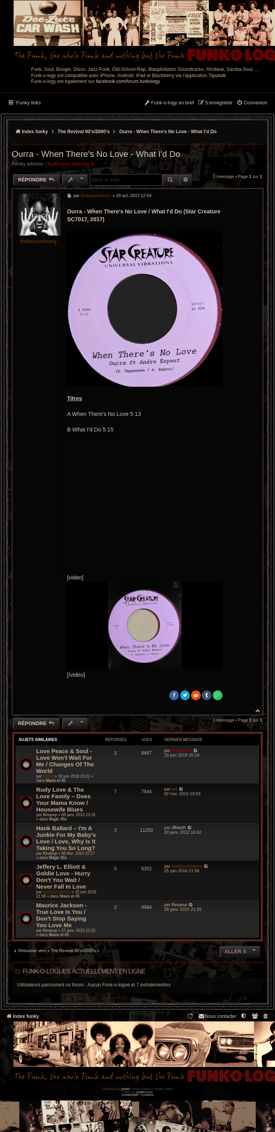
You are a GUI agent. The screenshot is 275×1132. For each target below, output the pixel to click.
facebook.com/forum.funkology (128, 81)
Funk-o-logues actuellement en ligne (84, 971)
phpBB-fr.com (144, 1092)
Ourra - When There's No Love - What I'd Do (168, 131)
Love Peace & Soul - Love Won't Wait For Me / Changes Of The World (65, 761)
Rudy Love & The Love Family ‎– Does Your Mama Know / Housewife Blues (63, 799)
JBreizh (179, 827)
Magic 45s (58, 819)
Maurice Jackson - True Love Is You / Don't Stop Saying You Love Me (61, 915)
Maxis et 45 (55, 780)
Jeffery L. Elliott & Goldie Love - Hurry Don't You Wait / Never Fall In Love (63, 876)
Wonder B (83, 164)
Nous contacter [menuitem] (217, 1016)
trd (174, 789)
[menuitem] (251, 103)
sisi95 (48, 776)
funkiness (58, 164)
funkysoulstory (38, 241)
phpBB (125, 1089)
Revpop (50, 815)
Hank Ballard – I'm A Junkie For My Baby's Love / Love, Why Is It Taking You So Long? (66, 838)
